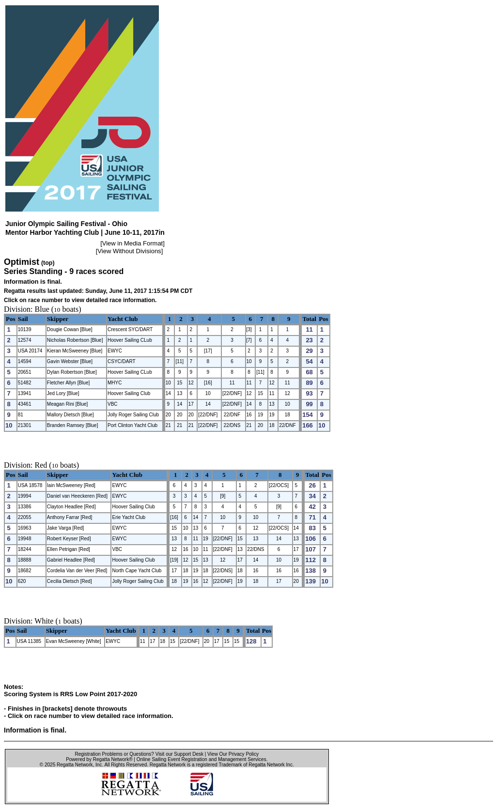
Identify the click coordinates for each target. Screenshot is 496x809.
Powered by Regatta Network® (99, 759)
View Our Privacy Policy (233, 754)
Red (41, 465)
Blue (42, 309)
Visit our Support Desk (179, 754)
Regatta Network (75, 764)
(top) (48, 262)
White (43, 621)
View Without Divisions (129, 251)
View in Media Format (132, 243)
